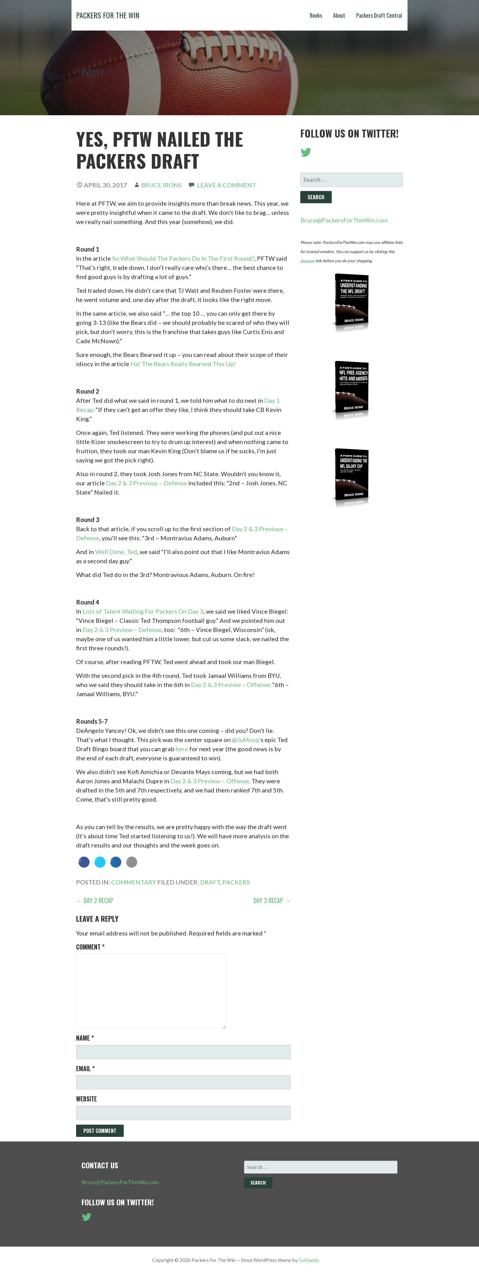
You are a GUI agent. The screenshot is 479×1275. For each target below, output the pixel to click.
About (339, 15)
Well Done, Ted (116, 551)
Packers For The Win (107, 14)
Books (316, 15)
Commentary (133, 882)
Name (85, 1037)
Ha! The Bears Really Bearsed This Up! (183, 363)
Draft (210, 882)
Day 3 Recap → (272, 900)
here (182, 748)
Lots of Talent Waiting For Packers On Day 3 (142, 611)
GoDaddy (308, 1260)
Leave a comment (226, 185)
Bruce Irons (161, 185)
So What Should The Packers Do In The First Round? (183, 258)
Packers (236, 882)
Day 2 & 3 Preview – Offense (230, 684)
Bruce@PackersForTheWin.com (344, 220)
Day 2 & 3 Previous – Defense (146, 483)
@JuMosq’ (246, 739)
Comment (90, 946)
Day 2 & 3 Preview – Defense (122, 629)
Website (86, 1098)
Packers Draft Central (379, 15)
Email (85, 1068)
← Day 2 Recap (94, 900)
